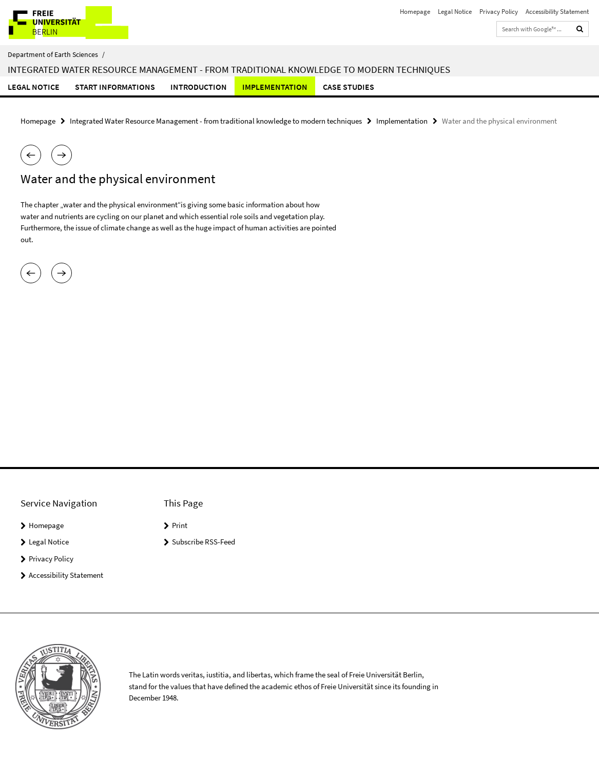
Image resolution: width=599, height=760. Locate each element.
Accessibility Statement (557, 11)
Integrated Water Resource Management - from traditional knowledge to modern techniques (229, 69)
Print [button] (179, 525)
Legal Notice (455, 11)
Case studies (348, 87)
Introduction (198, 87)
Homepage (415, 11)
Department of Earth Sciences (56, 54)
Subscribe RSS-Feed (203, 542)
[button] (31, 155)
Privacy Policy (498, 11)
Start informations (115, 87)
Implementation (274, 87)
